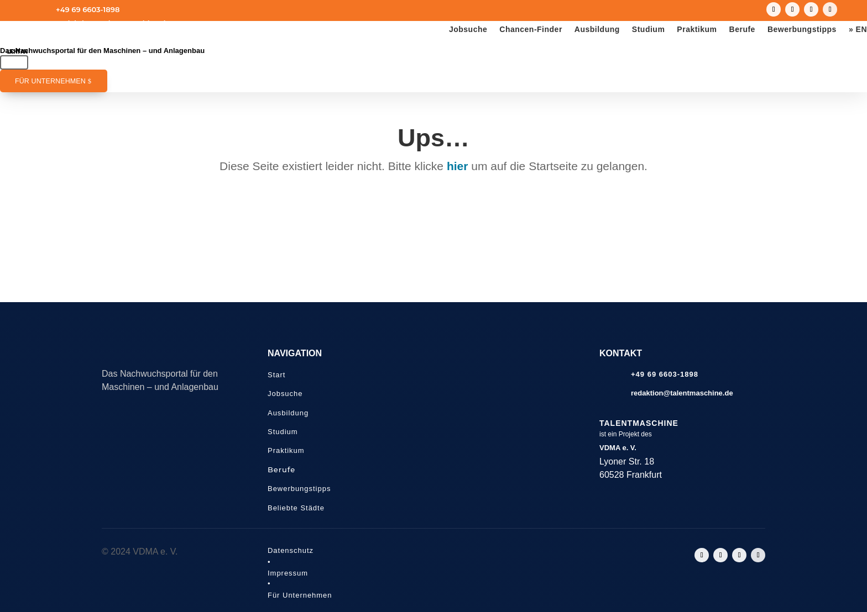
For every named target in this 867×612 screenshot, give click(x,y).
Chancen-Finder (530, 29)
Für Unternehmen (50, 81)
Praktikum (697, 29)
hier (457, 166)
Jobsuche (468, 29)
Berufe (742, 29)
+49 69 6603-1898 (87, 9)
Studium (648, 29)
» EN (858, 29)
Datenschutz (291, 550)
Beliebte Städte (296, 508)
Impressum (288, 573)
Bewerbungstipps (802, 29)
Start (276, 375)
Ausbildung (597, 29)
